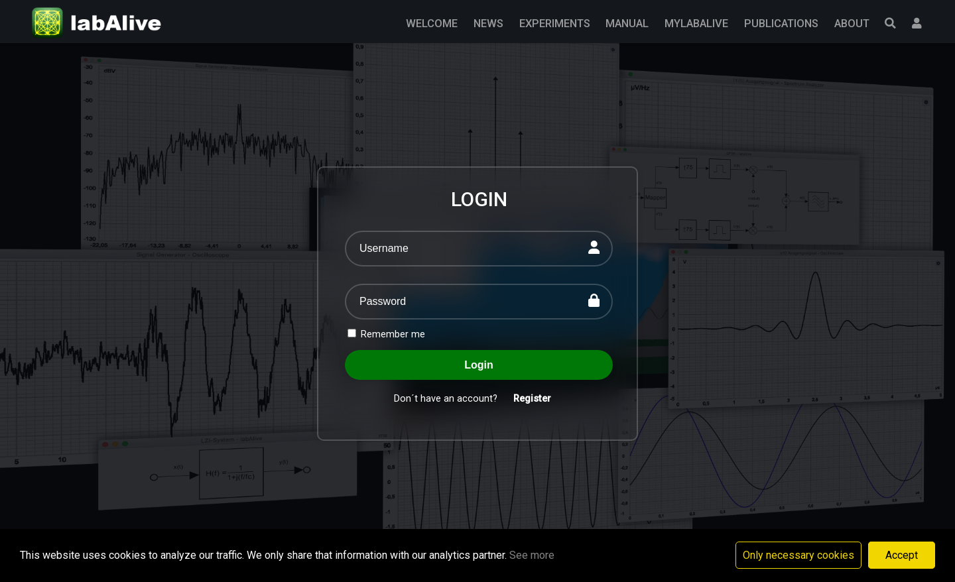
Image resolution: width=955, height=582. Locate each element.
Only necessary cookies (798, 555)
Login (478, 365)
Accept (901, 555)
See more (531, 555)
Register (532, 398)
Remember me (386, 334)
